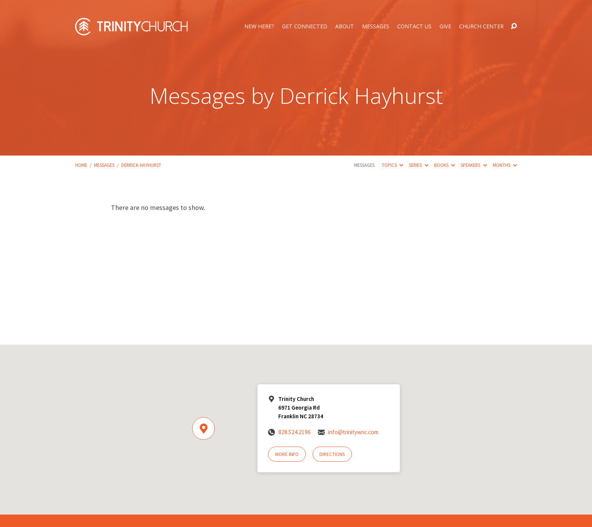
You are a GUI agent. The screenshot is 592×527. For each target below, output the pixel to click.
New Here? (259, 26)
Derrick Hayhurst (141, 165)
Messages (375, 26)
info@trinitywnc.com (353, 432)
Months (505, 165)
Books (444, 165)
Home (81, 165)
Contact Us (414, 26)
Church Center (481, 26)
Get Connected (304, 26)
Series (418, 165)
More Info (287, 454)
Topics (392, 165)
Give (445, 26)
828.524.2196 (294, 432)
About (344, 26)
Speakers (474, 165)
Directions (332, 454)
